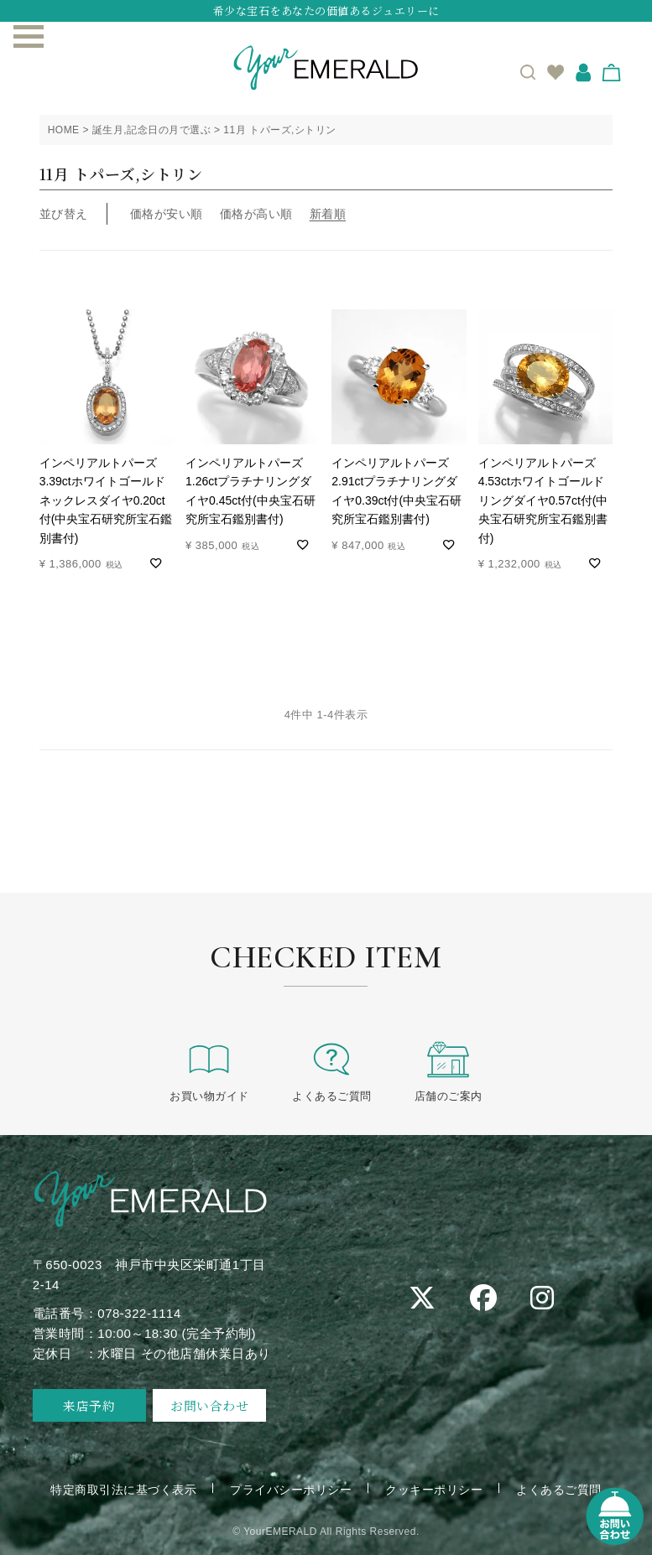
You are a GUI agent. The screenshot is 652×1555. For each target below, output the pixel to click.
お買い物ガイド (209, 1070)
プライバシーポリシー (291, 1489)
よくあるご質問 (332, 1070)
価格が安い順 (166, 213)
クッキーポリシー (433, 1489)
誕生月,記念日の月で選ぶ (151, 130)
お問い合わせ (209, 1405)
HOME (64, 130)
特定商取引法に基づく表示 (123, 1489)
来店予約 (89, 1405)
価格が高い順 (256, 213)
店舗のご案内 (448, 1070)
